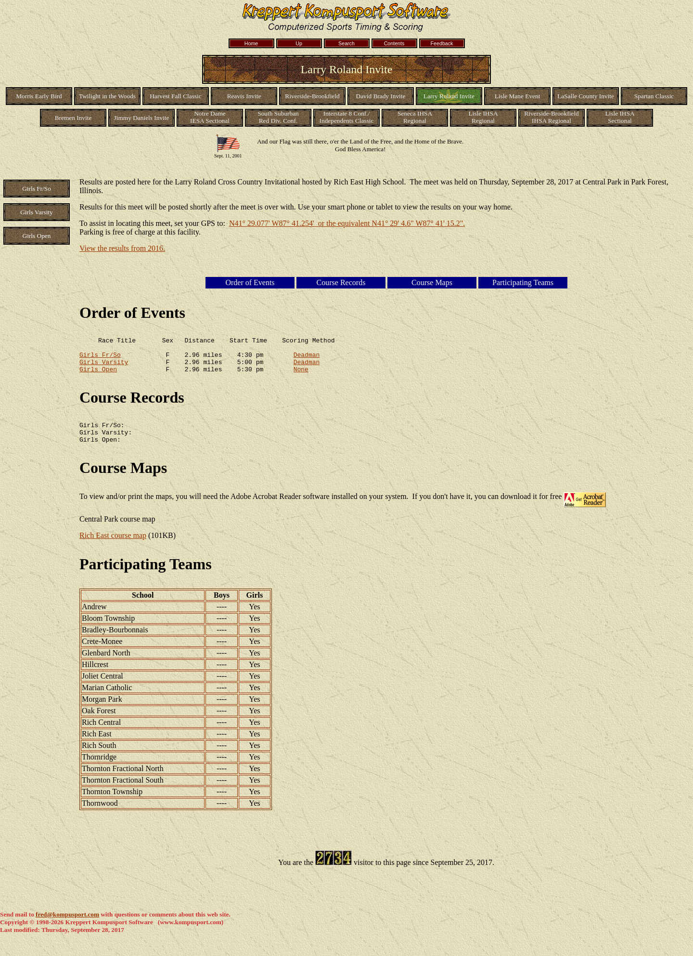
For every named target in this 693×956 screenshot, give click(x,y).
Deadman (307, 358)
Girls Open (98, 376)
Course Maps (123, 479)
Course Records (131, 404)
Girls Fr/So (100, 358)
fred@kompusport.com (67, 926)
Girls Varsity (103, 367)
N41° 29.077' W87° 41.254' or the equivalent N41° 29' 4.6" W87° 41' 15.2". (347, 223)
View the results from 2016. (122, 248)
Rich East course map (112, 547)
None (301, 376)
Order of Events (132, 312)
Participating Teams (145, 575)
